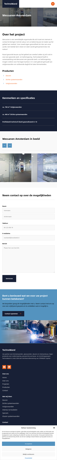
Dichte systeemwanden (12, 79)
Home (4, 377)
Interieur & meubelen (9, 410)
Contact (5, 390)
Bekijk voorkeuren (28, 454)
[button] (54, 428)
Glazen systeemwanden (11, 416)
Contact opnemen (11, 314)
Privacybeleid (28, 457)
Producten (6, 387)
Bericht (4, 243)
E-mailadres (6, 233)
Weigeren (28, 449)
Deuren (6, 75)
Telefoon (5, 223)
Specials (5, 413)
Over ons (5, 381)
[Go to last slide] (4, 145)
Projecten (5, 384)
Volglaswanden (9, 83)
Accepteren (28, 444)
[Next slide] (10, 145)
